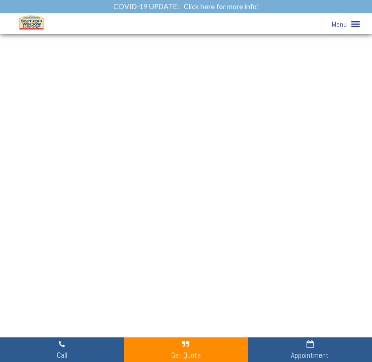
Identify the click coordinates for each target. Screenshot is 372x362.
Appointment (310, 349)
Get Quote (186, 349)
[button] (339, 24)
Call (62, 349)
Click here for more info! (221, 6)
